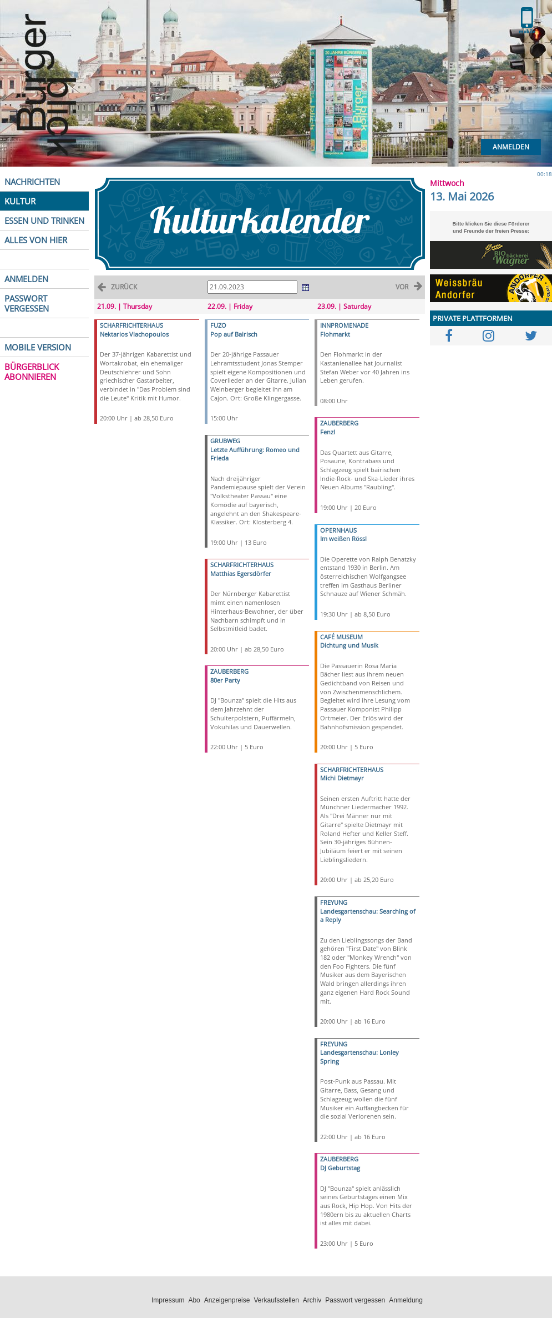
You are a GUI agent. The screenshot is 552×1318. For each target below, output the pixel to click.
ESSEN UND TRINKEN (44, 220)
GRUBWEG (225, 441)
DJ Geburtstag (340, 1168)
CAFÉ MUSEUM (341, 637)
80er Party (225, 680)
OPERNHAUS (338, 530)
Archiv (312, 1300)
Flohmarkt (335, 334)
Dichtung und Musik (349, 645)
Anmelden (511, 147)
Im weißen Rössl (343, 538)
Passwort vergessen (355, 1300)
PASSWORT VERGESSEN (26, 303)
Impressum (167, 1300)
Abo (194, 1300)
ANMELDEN (26, 278)
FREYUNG (333, 902)
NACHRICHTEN (32, 181)
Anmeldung (406, 1300)
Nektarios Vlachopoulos (134, 334)
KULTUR (20, 201)
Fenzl (327, 432)
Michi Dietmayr (342, 778)
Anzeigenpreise (227, 1300)
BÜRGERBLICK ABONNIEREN (31, 371)
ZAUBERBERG (229, 671)
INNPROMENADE (344, 325)
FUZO (218, 325)
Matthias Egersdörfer (240, 573)
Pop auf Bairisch (233, 334)
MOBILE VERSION (37, 347)
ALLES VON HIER (35, 239)
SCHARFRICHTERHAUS (131, 325)
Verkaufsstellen (276, 1300)
